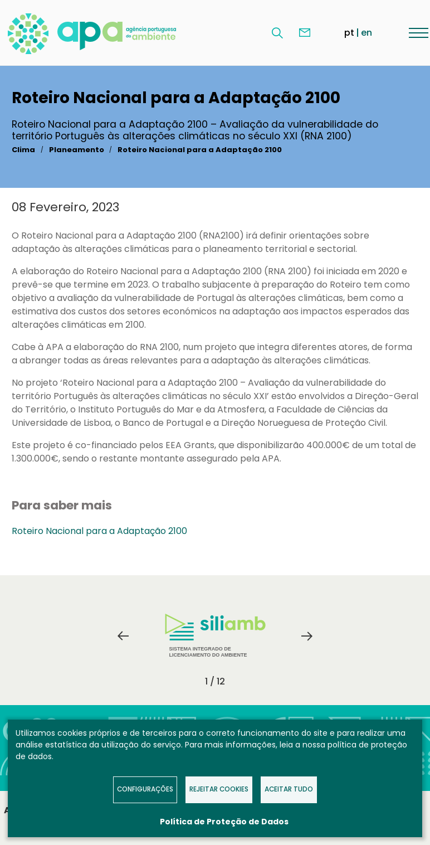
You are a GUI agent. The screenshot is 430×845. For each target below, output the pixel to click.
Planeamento (76, 149)
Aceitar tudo (289, 789)
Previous (123, 636)
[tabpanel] (215, 636)
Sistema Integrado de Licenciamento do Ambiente (215, 636)
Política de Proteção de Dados (224, 821)
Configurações (145, 789)
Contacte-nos (304, 33)
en (366, 32)
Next (306, 636)
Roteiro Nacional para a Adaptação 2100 (200, 149)
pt (349, 32)
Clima (23, 149)
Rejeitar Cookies (218, 789)
